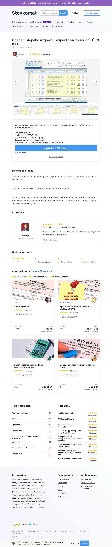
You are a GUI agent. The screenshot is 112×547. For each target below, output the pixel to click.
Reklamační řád (18, 533)
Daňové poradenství (61, 277)
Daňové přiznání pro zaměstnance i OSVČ (77, 366)
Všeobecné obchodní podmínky (55, 531)
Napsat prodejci (56, 157)
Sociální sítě (62, 483)
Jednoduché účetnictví (40, 277)
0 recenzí (46, 54)
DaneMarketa (65, 303)
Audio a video (63, 497)
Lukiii (62, 361)
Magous (21, 54)
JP (15, 361)
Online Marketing (64, 479)
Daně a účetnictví (41, 271)
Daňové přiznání (21, 277)
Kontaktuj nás (86, 479)
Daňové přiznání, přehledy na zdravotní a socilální (28, 366)
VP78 (16, 303)
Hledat (63, 13)
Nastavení (75, 543)
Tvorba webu (63, 493)
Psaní (60, 490)
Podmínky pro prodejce (79, 531)
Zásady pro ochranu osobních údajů (26, 531)
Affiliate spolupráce (88, 483)
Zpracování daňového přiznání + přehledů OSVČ (76, 307)
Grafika (60, 486)
